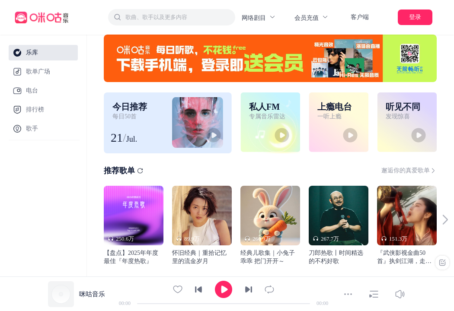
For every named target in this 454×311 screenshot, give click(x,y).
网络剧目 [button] (259, 17)
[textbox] (177, 17)
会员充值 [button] (311, 17)
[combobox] (171, 17)
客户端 (360, 17)
